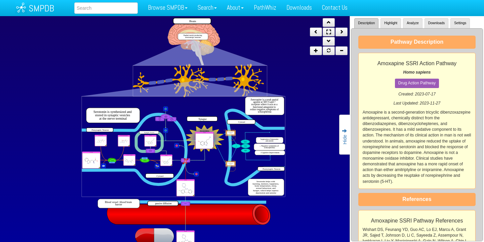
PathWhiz (265, 7)
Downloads (299, 7)
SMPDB (41, 8)
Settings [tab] (460, 23)
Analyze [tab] (413, 23)
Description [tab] (366, 23)
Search (207, 7)
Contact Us (335, 7)
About (235, 7)
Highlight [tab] (390, 23)
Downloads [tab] (436, 23)
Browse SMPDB (168, 7)
